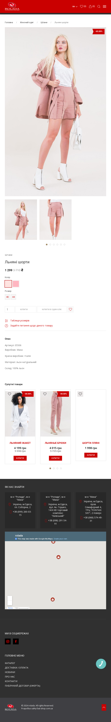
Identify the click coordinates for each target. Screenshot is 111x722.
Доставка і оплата (16, 667)
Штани (44, 22)
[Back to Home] (12, 6)
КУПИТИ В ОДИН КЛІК (52, 309)
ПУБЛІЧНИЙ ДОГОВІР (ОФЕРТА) (22, 685)
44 (13, 296)
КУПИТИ (25, 309)
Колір (7, 277)
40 (7, 296)
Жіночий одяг (27, 22)
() (83, 6)
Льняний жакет (20, 443)
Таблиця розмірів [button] (17, 320)
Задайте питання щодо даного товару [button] (29, 325)
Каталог (10, 663)
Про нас (10, 676)
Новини (10, 672)
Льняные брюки (55, 443)
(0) (92, 6)
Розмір (8, 291)
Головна (9, 22)
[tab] (21, 219)
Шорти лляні (91, 443)
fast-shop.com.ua (45, 708)
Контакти (11, 681)
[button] (98, 6)
